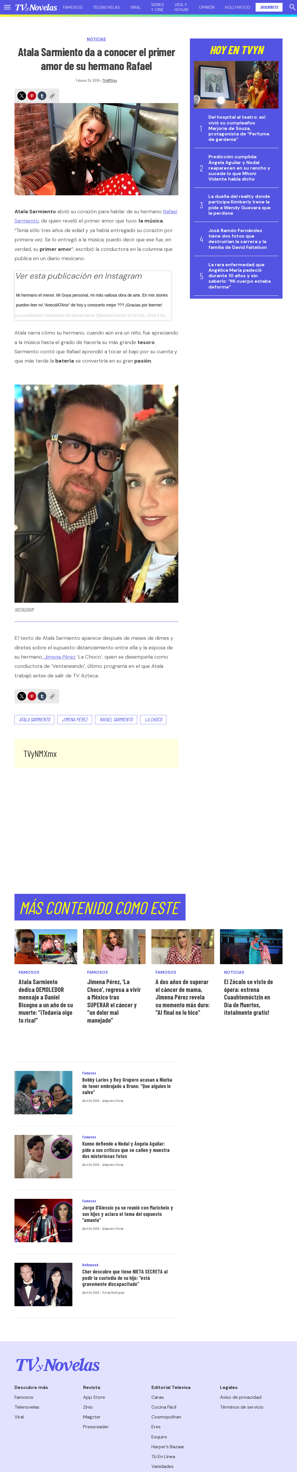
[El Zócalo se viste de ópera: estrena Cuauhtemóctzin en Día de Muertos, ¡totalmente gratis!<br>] (251, 946)
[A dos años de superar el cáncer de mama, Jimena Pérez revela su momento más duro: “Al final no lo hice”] (182, 946)
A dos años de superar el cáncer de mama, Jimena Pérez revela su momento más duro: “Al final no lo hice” (182, 997)
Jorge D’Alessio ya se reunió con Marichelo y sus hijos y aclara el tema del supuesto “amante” (127, 1213)
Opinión (206, 7)
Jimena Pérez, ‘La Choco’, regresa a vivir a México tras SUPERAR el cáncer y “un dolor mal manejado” (114, 1001)
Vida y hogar (181, 7)
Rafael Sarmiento (116, 719)
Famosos (72, 7)
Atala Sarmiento (34, 719)
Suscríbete (269, 7)
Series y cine (157, 7)
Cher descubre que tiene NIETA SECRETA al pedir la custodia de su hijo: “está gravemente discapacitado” (125, 1277)
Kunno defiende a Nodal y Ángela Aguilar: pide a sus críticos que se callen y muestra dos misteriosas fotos (126, 1149)
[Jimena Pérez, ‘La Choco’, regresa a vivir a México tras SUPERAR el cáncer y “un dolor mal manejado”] (114, 946)
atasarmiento (83, 315)
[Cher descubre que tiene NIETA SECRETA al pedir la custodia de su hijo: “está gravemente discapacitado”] (43, 1284)
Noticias (96, 39)
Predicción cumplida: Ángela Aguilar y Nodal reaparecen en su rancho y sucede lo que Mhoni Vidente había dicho (239, 168)
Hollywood (237, 7)
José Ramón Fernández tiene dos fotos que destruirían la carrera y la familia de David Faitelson (237, 239)
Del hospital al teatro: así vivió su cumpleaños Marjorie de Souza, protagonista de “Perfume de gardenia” (239, 128)
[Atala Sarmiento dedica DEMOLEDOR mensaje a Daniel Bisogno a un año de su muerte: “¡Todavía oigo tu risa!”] (45, 946)
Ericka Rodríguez (113, 1292)
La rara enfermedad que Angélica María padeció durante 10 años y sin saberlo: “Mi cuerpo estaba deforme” (239, 276)
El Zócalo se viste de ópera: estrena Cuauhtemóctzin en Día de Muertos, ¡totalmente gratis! (248, 997)
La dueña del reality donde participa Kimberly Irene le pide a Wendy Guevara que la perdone (239, 205)
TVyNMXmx (109, 80)
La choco (153, 719)
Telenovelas (106, 7)
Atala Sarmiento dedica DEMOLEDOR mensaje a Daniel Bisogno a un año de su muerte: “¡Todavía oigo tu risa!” (46, 1001)
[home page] (36, 7)
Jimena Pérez (59, 656)
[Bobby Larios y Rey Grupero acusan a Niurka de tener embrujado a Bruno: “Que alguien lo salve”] (43, 1092)
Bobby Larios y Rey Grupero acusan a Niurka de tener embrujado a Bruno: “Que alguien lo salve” (127, 1085)
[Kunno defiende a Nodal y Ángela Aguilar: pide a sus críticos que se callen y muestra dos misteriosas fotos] (43, 1156)
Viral (135, 7)
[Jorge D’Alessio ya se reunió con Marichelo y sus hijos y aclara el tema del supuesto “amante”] (43, 1220)
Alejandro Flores (112, 1100)
